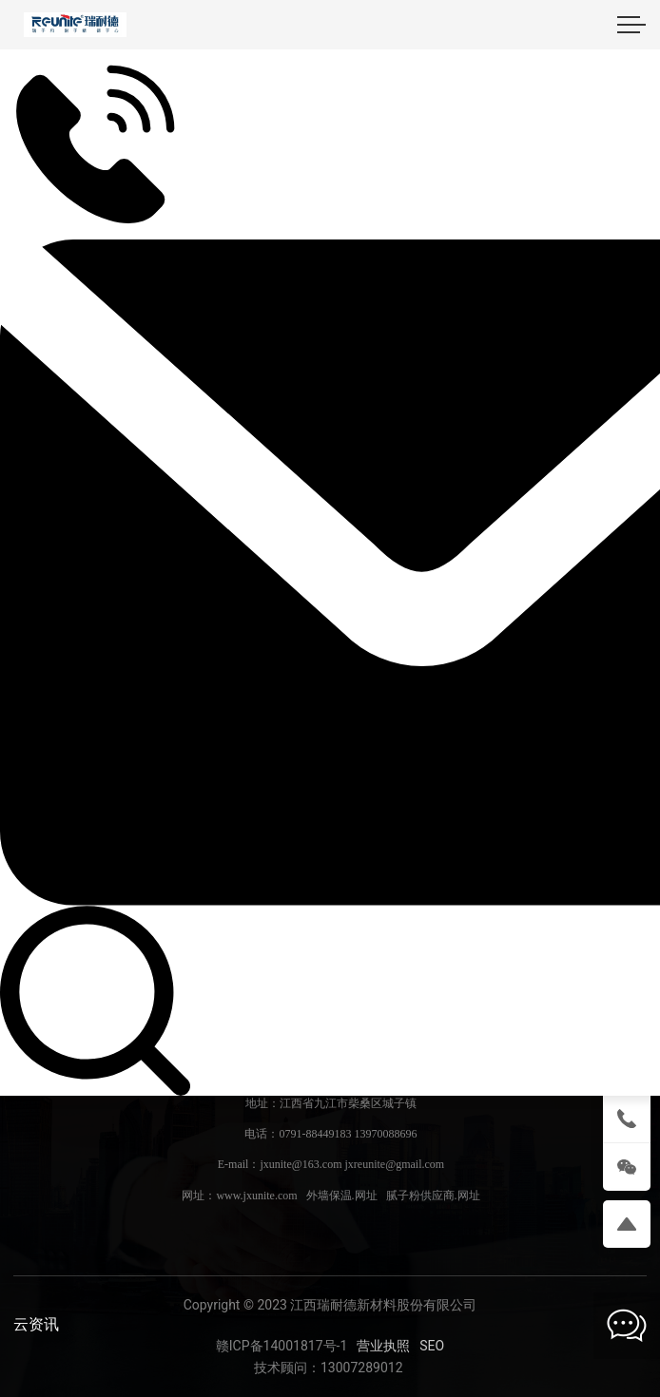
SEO (431, 1345)
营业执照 (383, 1345)
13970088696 (385, 1133)
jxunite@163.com (300, 1164)
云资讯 (36, 1324)
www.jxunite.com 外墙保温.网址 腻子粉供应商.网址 (347, 1195)
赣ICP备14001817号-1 (281, 1345)
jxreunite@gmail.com (394, 1164)
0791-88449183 (315, 1133)
